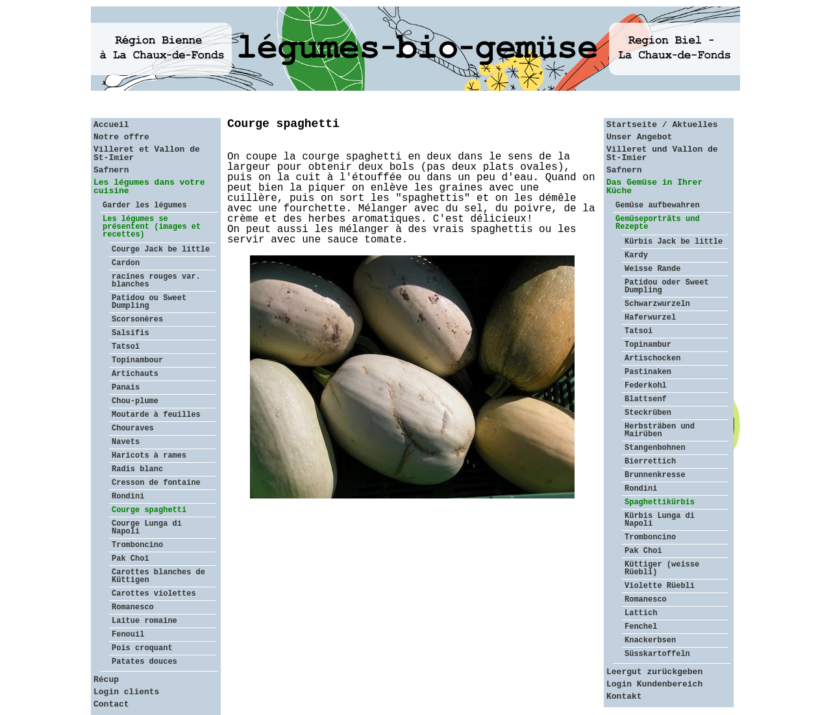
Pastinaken (648, 372)
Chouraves (133, 428)
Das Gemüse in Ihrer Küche (654, 187)
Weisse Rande (652, 269)
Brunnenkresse (655, 475)
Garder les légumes (145, 205)
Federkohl (646, 385)
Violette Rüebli (660, 586)
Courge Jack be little (161, 249)
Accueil (111, 125)
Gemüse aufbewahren (657, 205)
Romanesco (133, 607)
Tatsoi (638, 331)
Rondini (128, 496)
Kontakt (624, 696)
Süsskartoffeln (657, 654)
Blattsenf (646, 399)
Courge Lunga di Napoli (147, 527)
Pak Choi (643, 551)
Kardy (636, 255)
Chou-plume (135, 401)
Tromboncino (137, 545)
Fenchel (641, 626)
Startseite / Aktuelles (662, 125)
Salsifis (130, 333)
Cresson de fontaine (156, 482)
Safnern (111, 170)
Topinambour (137, 360)
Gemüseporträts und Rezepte (657, 223)
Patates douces (144, 661)
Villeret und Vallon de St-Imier (662, 154)
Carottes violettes (154, 593)
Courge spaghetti (149, 510)
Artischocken (652, 358)
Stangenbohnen (655, 447)
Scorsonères (137, 319)
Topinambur (648, 344)
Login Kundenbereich (654, 684)
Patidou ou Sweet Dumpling (149, 302)
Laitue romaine (144, 621)
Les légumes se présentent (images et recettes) (152, 227)
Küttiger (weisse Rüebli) (662, 568)
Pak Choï (130, 558)
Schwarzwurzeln (657, 304)
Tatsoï (126, 346)
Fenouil (128, 634)
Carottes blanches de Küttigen (158, 576)
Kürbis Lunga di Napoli (660, 519)
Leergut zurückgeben (654, 672)
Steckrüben (648, 412)
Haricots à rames (149, 455)
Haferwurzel (650, 317)
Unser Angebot (639, 137)
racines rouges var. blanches (156, 280)
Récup (106, 680)
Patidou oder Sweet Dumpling (667, 286)
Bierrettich (650, 461)
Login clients (126, 692)
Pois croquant (142, 648)
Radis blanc (137, 469)
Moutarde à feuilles (156, 414)
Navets (126, 442)
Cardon (126, 263)
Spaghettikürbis (660, 502)
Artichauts (135, 374)
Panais (126, 387)
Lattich (641, 613)
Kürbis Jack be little (674, 241)
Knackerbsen (650, 640)
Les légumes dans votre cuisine (149, 187)
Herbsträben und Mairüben (660, 430)
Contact (111, 704)
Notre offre (121, 137)
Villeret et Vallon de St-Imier (146, 154)
